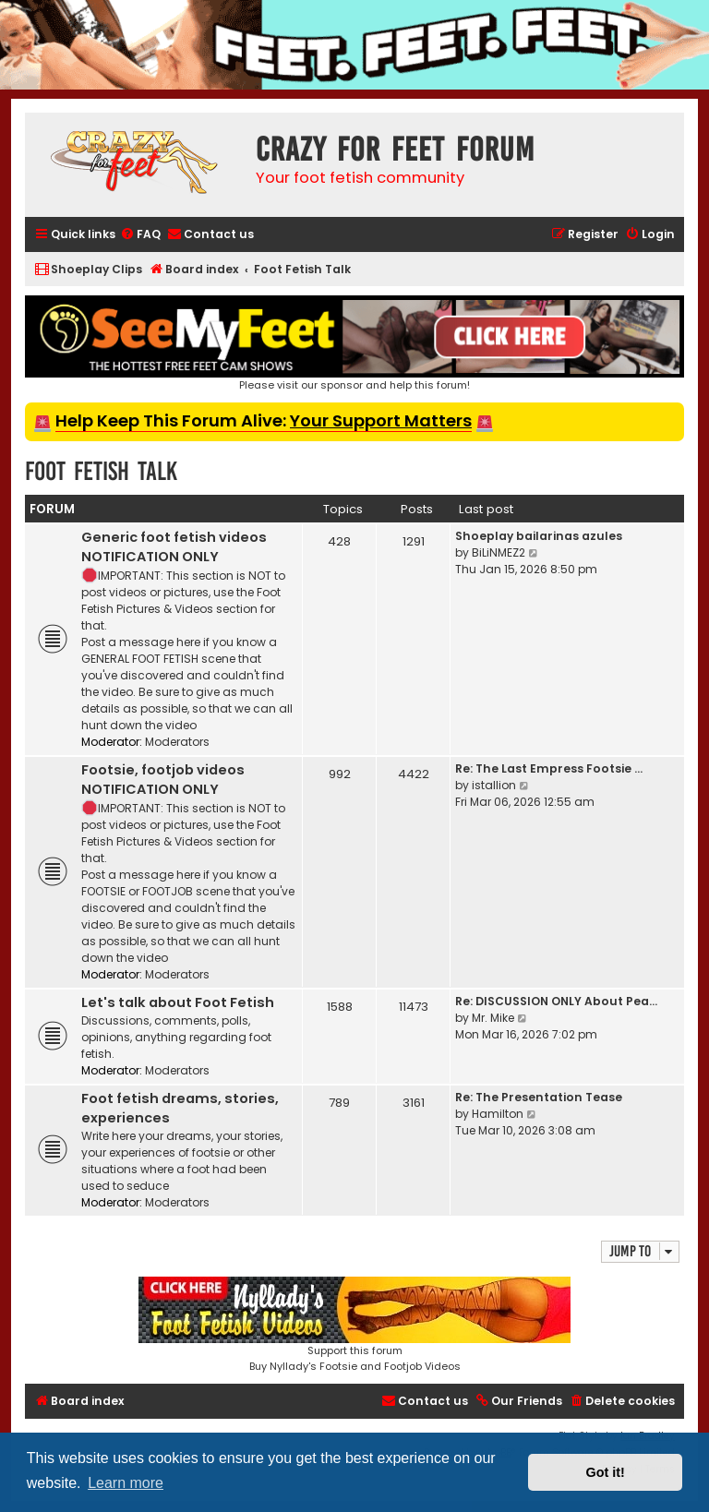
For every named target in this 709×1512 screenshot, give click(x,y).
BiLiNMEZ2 (498, 552)
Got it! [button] (605, 1472)
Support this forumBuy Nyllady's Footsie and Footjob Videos (354, 1325)
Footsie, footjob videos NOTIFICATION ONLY (163, 779)
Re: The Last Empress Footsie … (549, 768)
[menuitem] (140, 234)
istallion (494, 785)
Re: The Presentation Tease (538, 1097)
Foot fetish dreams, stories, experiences (180, 1108)
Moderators (177, 742)
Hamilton (497, 1114)
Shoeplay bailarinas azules (538, 536)
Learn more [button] (125, 1483)
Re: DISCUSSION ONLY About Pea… (556, 1001)
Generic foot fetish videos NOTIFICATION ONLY (174, 547)
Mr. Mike (493, 1018)
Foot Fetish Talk (101, 471)
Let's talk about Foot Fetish (177, 1002)
